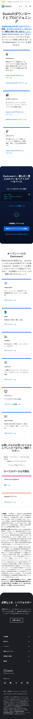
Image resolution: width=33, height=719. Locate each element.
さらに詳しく (28, 1)
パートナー (16, 646)
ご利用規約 (9, 691)
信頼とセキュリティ (16, 651)
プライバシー (16, 691)
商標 (5, 691)
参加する (16, 641)
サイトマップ (23, 691)
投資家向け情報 (16, 656)
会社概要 (16, 636)
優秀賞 (16, 661)
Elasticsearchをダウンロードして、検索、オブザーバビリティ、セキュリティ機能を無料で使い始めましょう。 (17, 29)
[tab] (6, 457)
